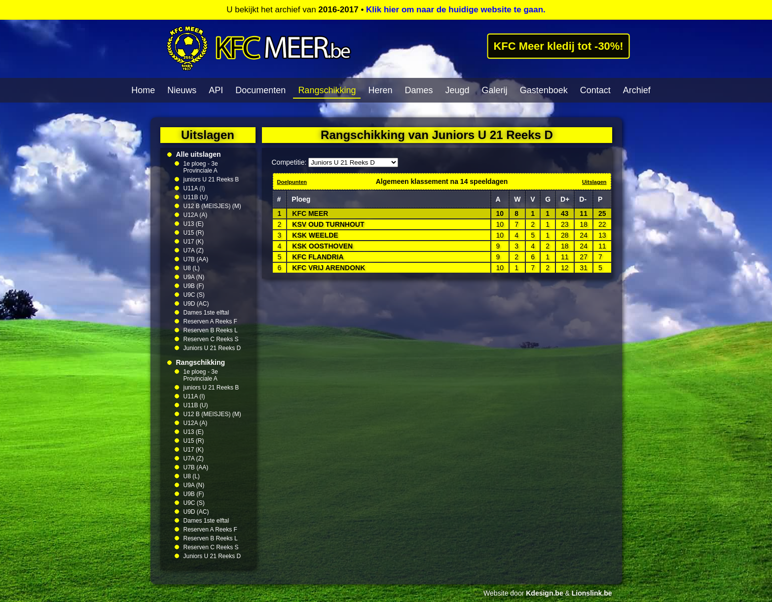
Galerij (495, 90)
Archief (637, 90)
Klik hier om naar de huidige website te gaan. (456, 9)
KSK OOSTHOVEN (322, 246)
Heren (380, 90)
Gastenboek (544, 90)
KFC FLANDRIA (317, 257)
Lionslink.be (592, 593)
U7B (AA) (196, 259)
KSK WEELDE (315, 235)
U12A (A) (196, 215)
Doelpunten (292, 182)
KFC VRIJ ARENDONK (328, 268)
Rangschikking (327, 90)
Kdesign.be (544, 593)
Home (143, 90)
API (216, 90)
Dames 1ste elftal (206, 312)
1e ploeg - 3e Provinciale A (201, 167)
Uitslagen (594, 182)
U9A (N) (194, 277)
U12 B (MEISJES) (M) (212, 206)
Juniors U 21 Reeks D (212, 348)
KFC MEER (310, 213)
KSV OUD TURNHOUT (328, 224)
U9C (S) (194, 294)
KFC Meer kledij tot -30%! (558, 46)
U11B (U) (196, 197)
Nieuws (181, 90)
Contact (595, 90)
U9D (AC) (196, 303)
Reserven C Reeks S (211, 339)
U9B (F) (194, 286)
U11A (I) (194, 188)
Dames (419, 90)
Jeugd (457, 90)
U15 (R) (194, 232)
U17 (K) (194, 241)
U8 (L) (192, 268)
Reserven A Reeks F (210, 321)
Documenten (260, 90)
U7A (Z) (194, 250)
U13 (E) (194, 223)
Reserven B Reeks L (211, 330)
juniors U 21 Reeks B (211, 179)
